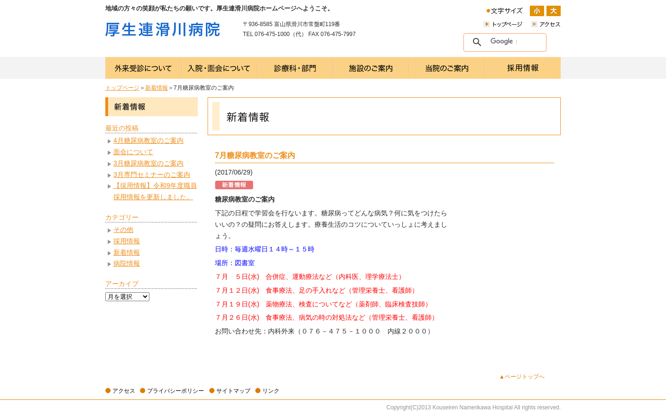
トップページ (122, 87)
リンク (270, 391)
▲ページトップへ (522, 376)
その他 (123, 229)
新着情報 (156, 87)
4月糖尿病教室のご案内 (148, 140)
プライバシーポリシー (175, 391)
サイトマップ (233, 391)
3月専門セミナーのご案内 (151, 174)
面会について (133, 152)
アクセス (123, 391)
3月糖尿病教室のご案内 (148, 163)
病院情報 (126, 263)
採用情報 (126, 241)
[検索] (503, 41)
